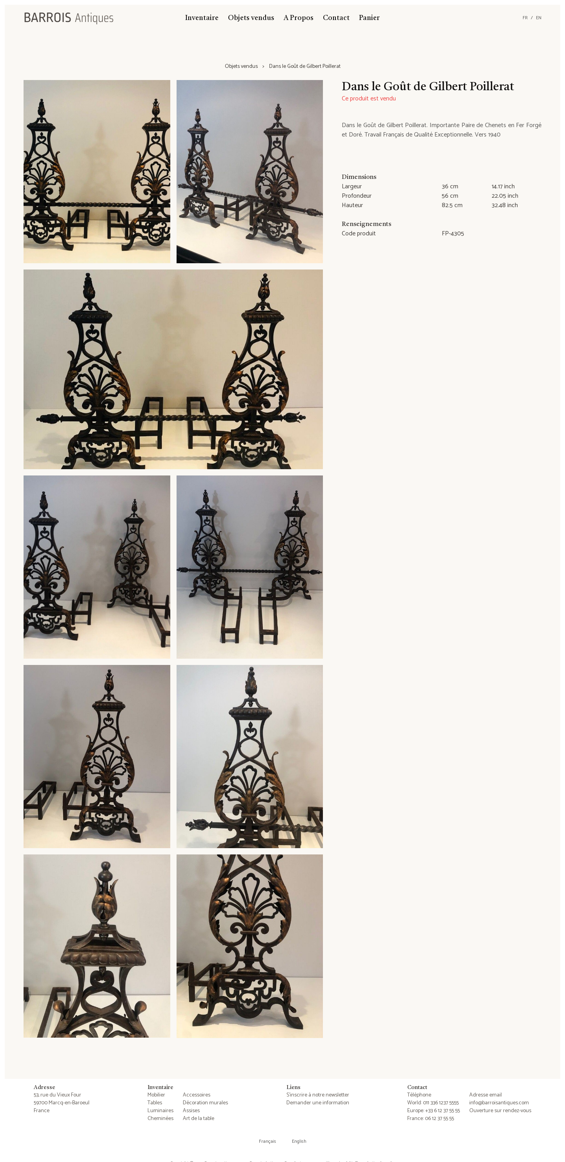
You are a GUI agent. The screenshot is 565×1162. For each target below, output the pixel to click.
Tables (155, 1102)
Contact (336, 18)
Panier (369, 18)
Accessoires (196, 1095)
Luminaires (160, 1110)
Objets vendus (251, 18)
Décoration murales (205, 1102)
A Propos (298, 18)
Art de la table (198, 1118)
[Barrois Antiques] (69, 18)
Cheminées (160, 1118)
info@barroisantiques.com (499, 1102)
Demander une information (317, 1102)
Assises (191, 1110)
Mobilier (156, 1095)
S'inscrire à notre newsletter (317, 1095)
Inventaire (202, 18)
